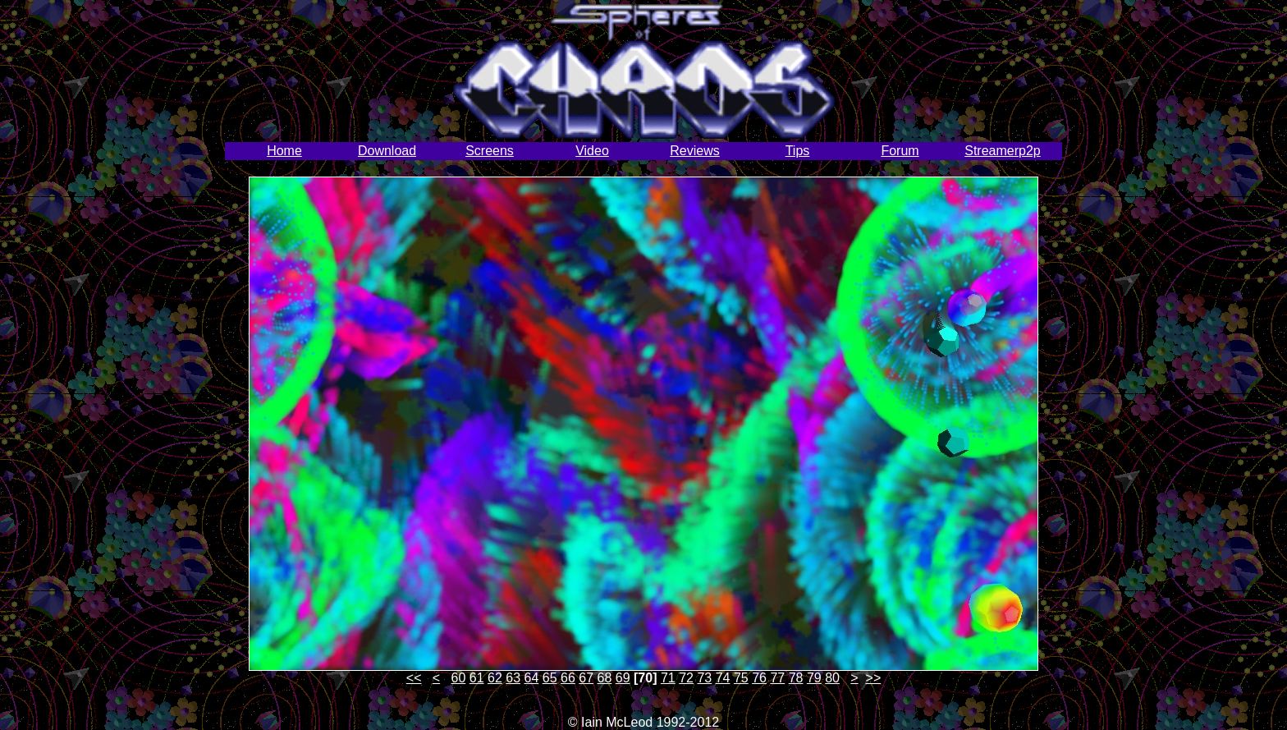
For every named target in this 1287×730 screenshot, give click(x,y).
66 (568, 678)
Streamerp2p (1002, 151)
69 (623, 678)
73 (704, 678)
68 (605, 678)
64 (531, 678)
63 (513, 678)
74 (723, 678)
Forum (899, 151)
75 (741, 678)
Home (284, 151)
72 (686, 678)
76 (759, 678)
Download (387, 151)
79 (814, 678)
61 (476, 678)
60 (458, 678)
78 (796, 678)
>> (874, 678)
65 (550, 678)
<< (414, 678)
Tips (797, 151)
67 (586, 678)
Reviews (694, 151)
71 (668, 678)
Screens (489, 151)
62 (495, 678)
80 (832, 678)
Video (592, 151)
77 (777, 678)
